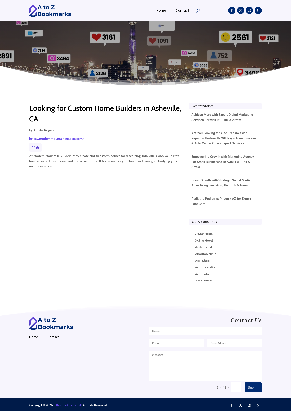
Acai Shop (202, 261)
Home (161, 10)
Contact (182, 10)
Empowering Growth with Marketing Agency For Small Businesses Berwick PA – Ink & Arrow (222, 162)
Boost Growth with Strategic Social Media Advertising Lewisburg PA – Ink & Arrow (221, 182)
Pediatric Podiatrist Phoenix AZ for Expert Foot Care (221, 201)
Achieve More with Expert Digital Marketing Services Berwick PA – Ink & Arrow (222, 117)
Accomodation (206, 267)
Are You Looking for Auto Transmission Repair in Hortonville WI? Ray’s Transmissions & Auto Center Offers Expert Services (224, 138)
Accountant (203, 274)
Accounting (203, 281)
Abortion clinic (205, 254)
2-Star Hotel (204, 234)
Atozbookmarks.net (68, 405)
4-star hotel (203, 247)
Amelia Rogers (43, 130)
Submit (253, 387)
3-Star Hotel (204, 240)
